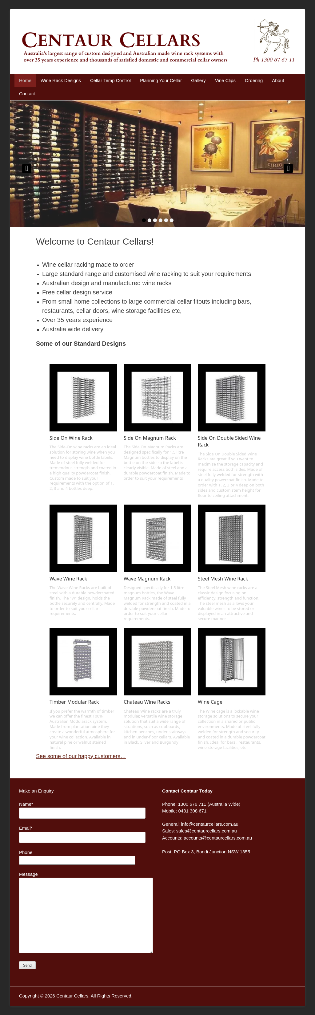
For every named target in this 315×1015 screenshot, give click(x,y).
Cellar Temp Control (110, 80)
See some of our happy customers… (81, 756)
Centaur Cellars (72, 995)
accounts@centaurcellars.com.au (218, 837)
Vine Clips (225, 80)
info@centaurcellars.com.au (209, 824)
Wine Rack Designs (61, 80)
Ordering (254, 80)
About (278, 80)
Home (25, 80)
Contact (27, 93)
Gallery (198, 80)
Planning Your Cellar (161, 80)
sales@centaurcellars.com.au (206, 830)
